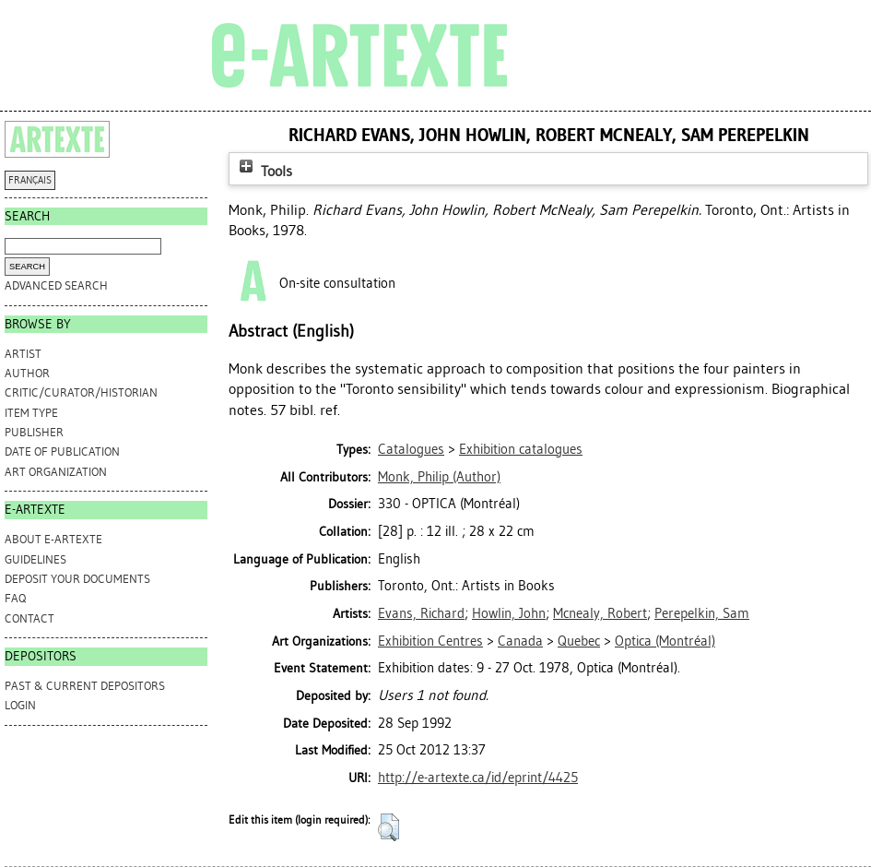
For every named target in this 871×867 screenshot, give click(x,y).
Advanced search (56, 285)
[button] (388, 827)
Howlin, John (509, 613)
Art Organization (56, 472)
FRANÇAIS (30, 180)
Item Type (31, 413)
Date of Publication (62, 451)
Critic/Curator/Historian (81, 392)
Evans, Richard (421, 613)
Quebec (579, 641)
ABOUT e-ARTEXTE (53, 539)
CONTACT (29, 618)
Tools (263, 171)
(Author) (439, 477)
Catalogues (411, 449)
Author (27, 373)
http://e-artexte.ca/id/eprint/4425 (478, 777)
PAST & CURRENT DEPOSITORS (85, 686)
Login (20, 705)
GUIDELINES (35, 559)
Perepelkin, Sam (701, 613)
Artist (23, 354)
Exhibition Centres (430, 641)
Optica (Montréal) (665, 641)
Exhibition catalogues (521, 449)
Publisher (34, 432)
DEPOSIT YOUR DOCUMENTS (77, 579)
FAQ (15, 598)
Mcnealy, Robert (600, 613)
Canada (520, 641)
